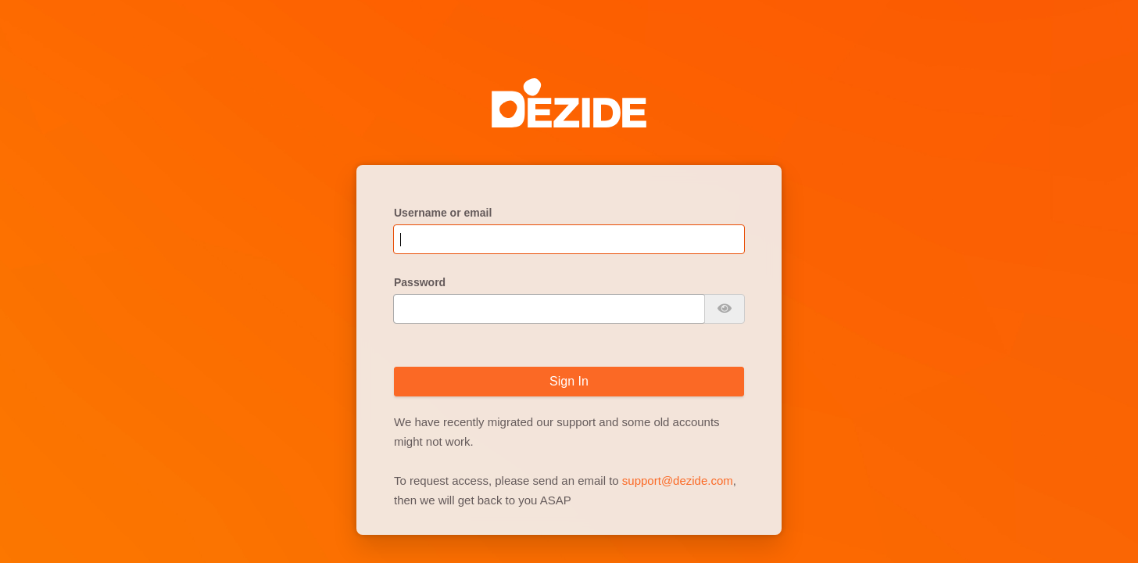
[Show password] (724, 309)
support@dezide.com (677, 480)
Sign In (569, 381)
